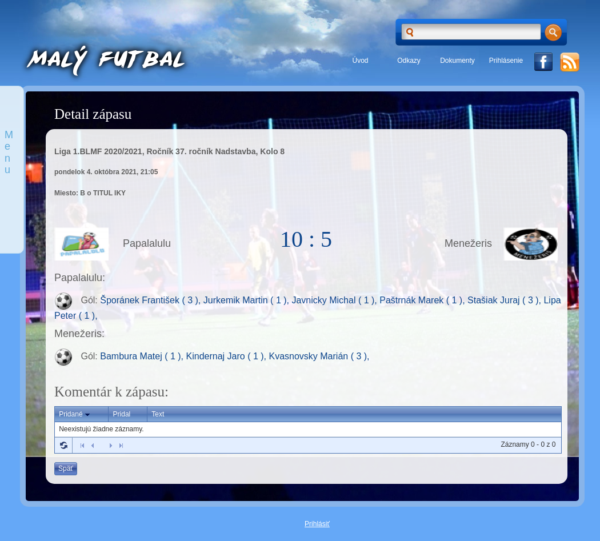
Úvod (360, 61)
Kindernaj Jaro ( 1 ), (227, 356)
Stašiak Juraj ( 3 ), (505, 301)
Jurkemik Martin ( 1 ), (247, 301)
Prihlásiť (317, 524)
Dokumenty (457, 61)
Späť (65, 468)
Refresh (63, 445)
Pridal (122, 414)
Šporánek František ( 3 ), (151, 301)
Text (157, 414)
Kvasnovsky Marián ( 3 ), (319, 356)
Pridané (75, 414)
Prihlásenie (506, 61)
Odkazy (409, 61)
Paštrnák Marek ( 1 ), (423, 301)
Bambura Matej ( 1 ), (143, 356)
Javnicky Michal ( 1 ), (335, 301)
